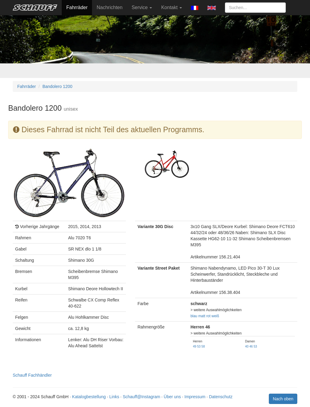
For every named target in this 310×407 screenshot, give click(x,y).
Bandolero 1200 (57, 86)
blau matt (197, 316)
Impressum (194, 396)
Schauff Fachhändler (32, 375)
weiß (215, 316)
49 (194, 346)
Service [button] (142, 7)
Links (114, 396)
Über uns (172, 396)
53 (198, 346)
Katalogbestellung (89, 396)
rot (208, 316)
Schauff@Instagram (141, 396)
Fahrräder (76, 7)
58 (203, 346)
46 (251, 346)
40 (247, 346)
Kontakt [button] (171, 7)
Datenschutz (220, 396)
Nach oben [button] (283, 398)
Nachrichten (109, 7)
